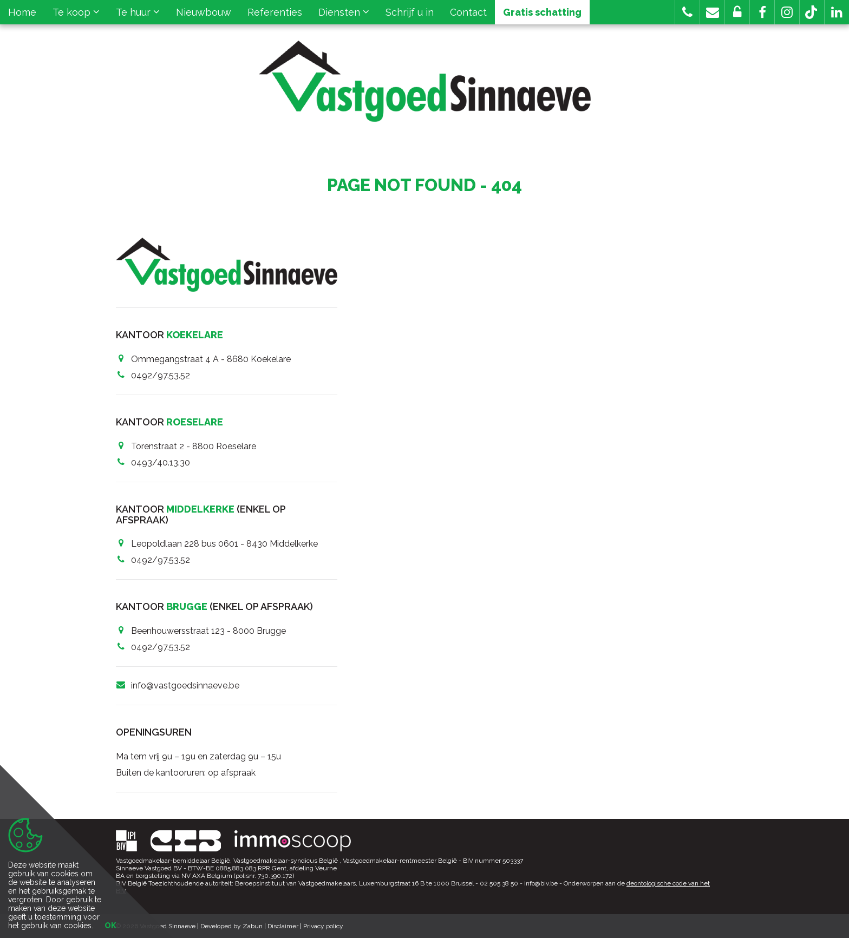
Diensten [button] (343, 12)
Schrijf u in (410, 12)
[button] (762, 12)
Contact (468, 12)
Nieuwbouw (203, 12)
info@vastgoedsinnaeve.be (185, 685)
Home (22, 12)
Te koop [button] (76, 12)
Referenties (274, 12)
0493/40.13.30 (160, 462)
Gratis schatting (542, 12)
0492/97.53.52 (160, 375)
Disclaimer (282, 926)
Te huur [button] (138, 12)
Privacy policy (323, 926)
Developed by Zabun (231, 926)
